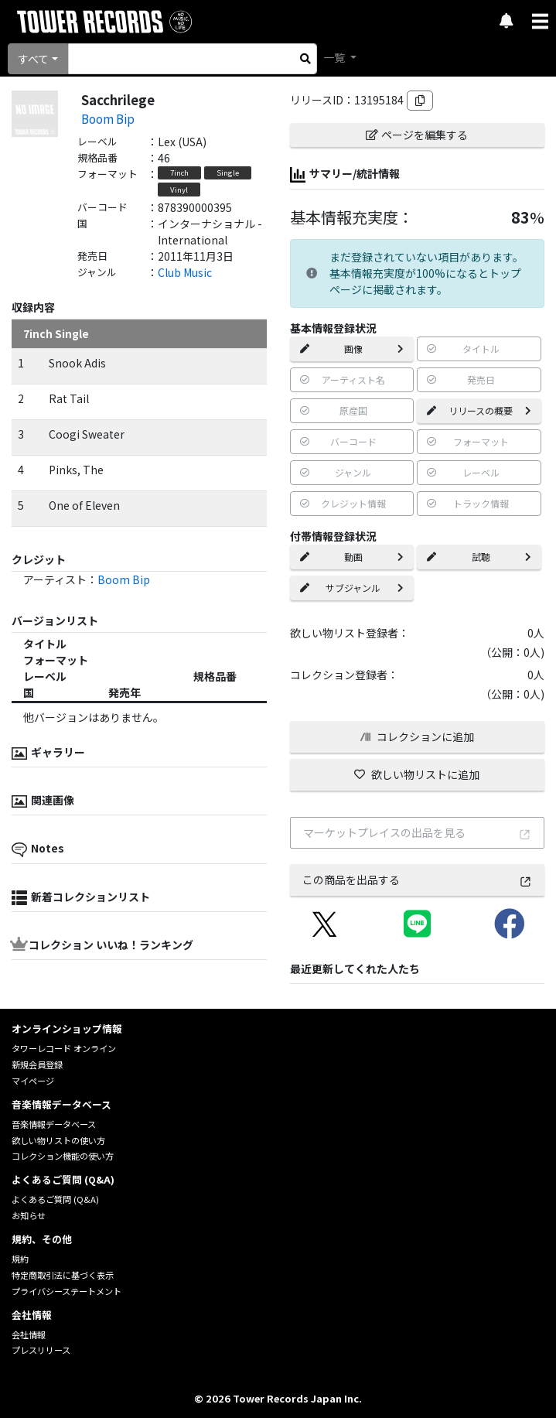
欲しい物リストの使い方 (58, 1140)
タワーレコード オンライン (64, 1048)
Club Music (185, 272)
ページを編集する (417, 134)
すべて (33, 59)
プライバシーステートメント (66, 1291)
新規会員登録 (37, 1064)
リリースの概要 (479, 410)
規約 (20, 1258)
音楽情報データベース (54, 1124)
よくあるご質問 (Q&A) (55, 1199)
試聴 (479, 556)
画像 (352, 348)
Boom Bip (108, 118)
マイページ (33, 1081)
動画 (352, 556)
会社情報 (29, 1334)
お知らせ (29, 1215)
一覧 (335, 57)
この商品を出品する (417, 879)
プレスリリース (41, 1350)
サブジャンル (352, 587)
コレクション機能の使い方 (63, 1156)
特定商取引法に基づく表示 (63, 1275)
